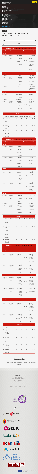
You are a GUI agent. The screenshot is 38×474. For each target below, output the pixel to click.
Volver (5, 30)
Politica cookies (18, 388)
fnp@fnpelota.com (19, 382)
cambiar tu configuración (6, 25)
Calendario (17, 48)
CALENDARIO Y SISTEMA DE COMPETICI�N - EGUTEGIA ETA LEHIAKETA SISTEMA (19, 363)
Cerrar (34, 2)
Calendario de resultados (26, 48)
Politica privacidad (18, 389)
